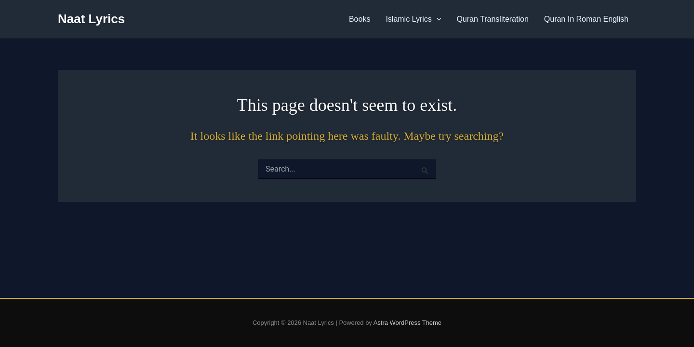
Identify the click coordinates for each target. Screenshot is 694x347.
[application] (436, 19)
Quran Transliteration (492, 19)
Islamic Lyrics (413, 19)
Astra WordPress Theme (407, 322)
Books (359, 19)
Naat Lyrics (91, 19)
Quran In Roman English (586, 19)
